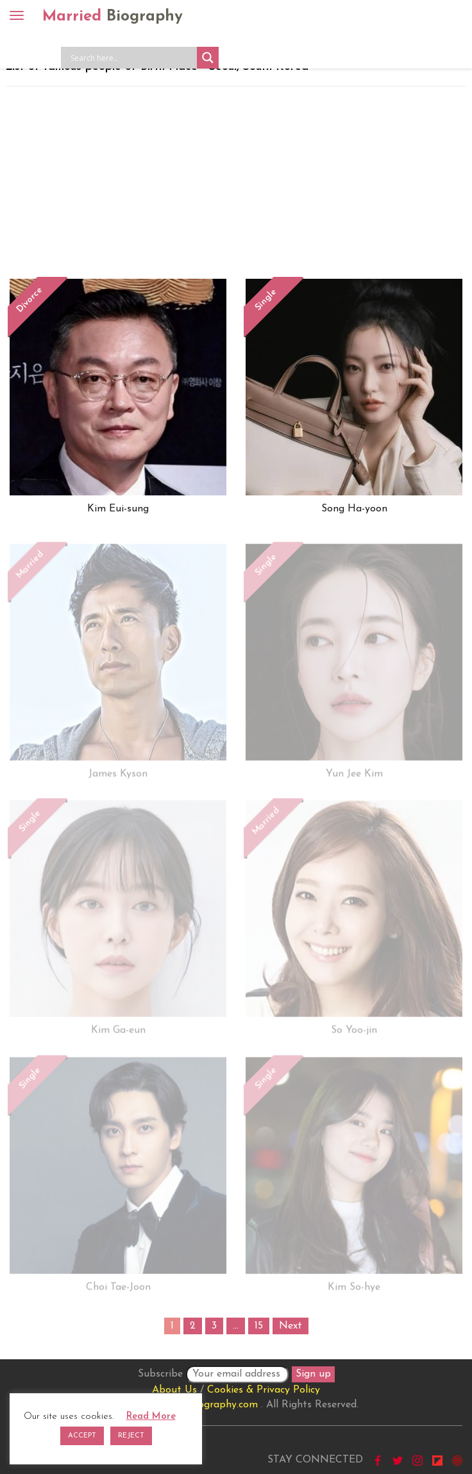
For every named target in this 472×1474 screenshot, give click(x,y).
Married (112, 16)
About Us (174, 1390)
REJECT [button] (131, 1435)
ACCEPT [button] (82, 1435)
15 (259, 1326)
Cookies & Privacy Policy (263, 1390)
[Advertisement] (236, 182)
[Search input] (132, 58)
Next (290, 1326)
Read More (151, 1416)
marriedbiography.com (205, 1405)
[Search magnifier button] (208, 58)
